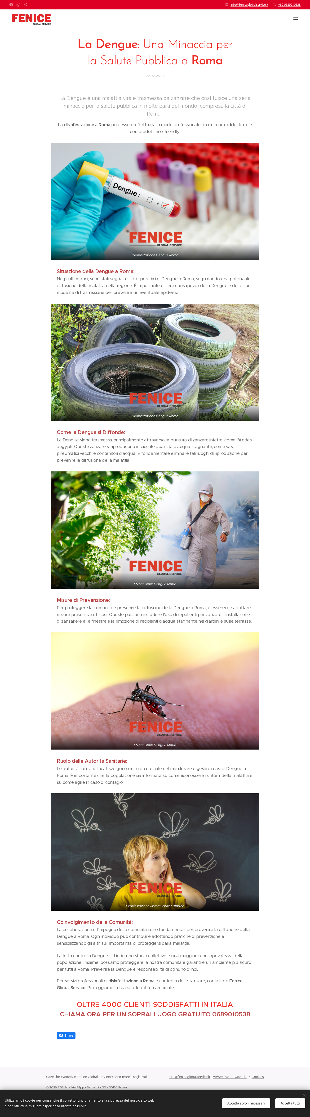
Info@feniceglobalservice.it (189, 1077)
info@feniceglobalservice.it (249, 4)
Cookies (258, 1077)
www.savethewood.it (230, 1077)
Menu (295, 19)
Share (66, 1035)
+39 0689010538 (289, 4)
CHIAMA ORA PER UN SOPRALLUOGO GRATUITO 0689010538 (155, 1014)
